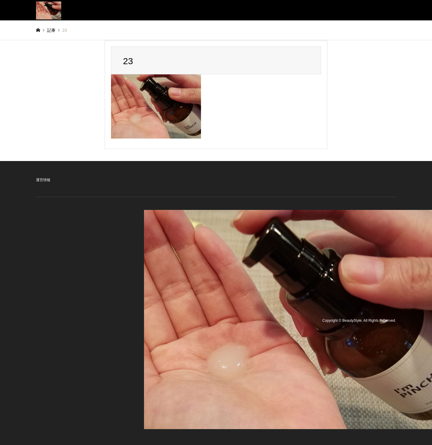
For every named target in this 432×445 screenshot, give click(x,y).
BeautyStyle (352, 321)
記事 (51, 30)
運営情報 (43, 180)
